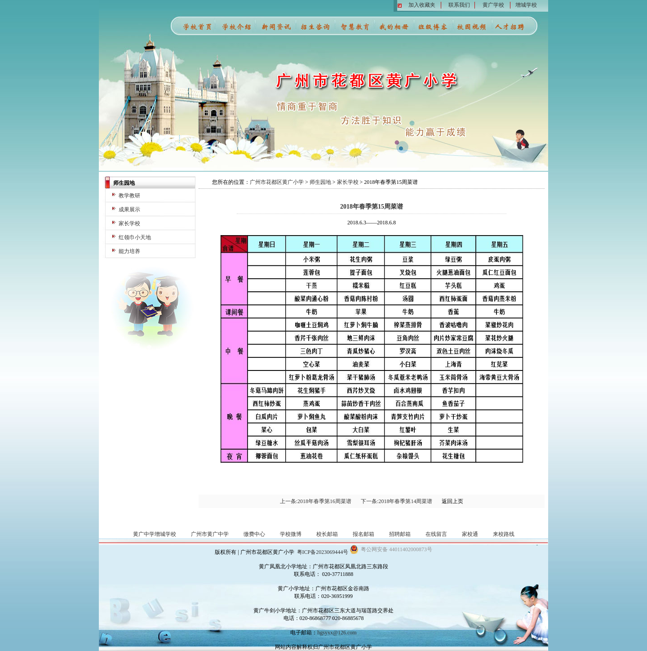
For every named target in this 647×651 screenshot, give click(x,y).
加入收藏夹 (421, 5)
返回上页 (452, 501)
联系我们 (459, 5)
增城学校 (526, 5)
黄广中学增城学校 (154, 534)
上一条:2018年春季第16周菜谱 (315, 501)
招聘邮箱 (400, 534)
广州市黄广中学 (210, 534)
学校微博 (290, 534)
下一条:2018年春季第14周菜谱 (396, 501)
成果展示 (129, 209)
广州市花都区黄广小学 (277, 182)
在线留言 (436, 534)
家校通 (470, 534)
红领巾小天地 (135, 237)
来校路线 (503, 534)
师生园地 (320, 182)
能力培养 (129, 251)
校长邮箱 (327, 534)
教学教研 (129, 195)
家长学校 (129, 223)
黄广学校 (493, 5)
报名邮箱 (363, 534)
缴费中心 (254, 534)
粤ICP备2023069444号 (323, 552)
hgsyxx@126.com (336, 632)
